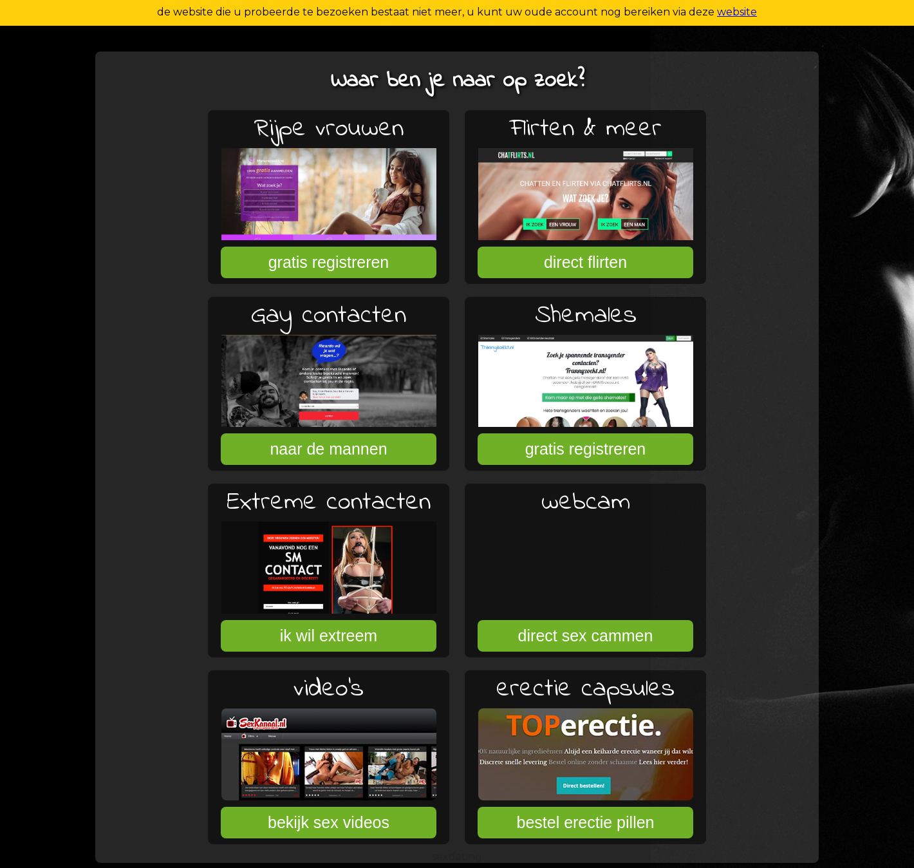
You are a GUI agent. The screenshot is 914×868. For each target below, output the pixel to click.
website (737, 12)
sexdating (457, 857)
